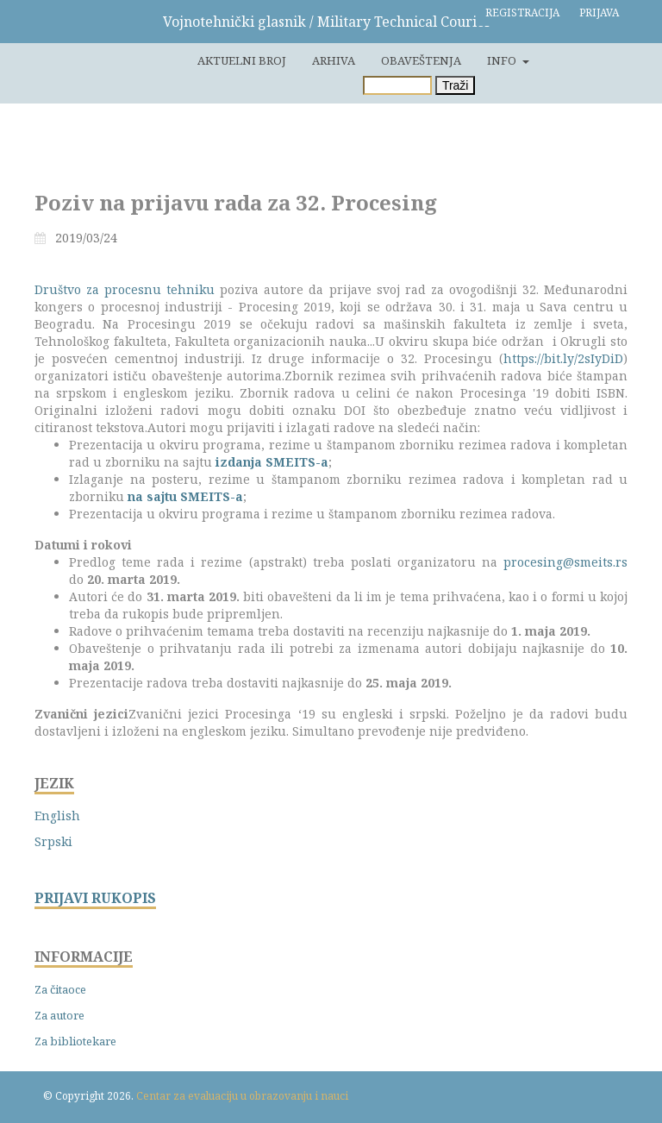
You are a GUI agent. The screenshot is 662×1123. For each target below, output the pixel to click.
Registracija (522, 12)
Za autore (59, 1015)
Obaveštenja (421, 60)
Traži (455, 85)
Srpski (53, 841)
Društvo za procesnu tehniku (124, 289)
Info (503, 60)
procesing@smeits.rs (565, 562)
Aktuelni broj (241, 60)
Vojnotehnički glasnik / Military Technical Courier (327, 21)
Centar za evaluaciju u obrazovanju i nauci (242, 1095)
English (57, 815)
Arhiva (333, 60)
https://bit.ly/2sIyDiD (563, 358)
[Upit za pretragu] (397, 85)
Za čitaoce (60, 989)
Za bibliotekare (75, 1041)
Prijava (599, 12)
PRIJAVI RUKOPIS (95, 898)
